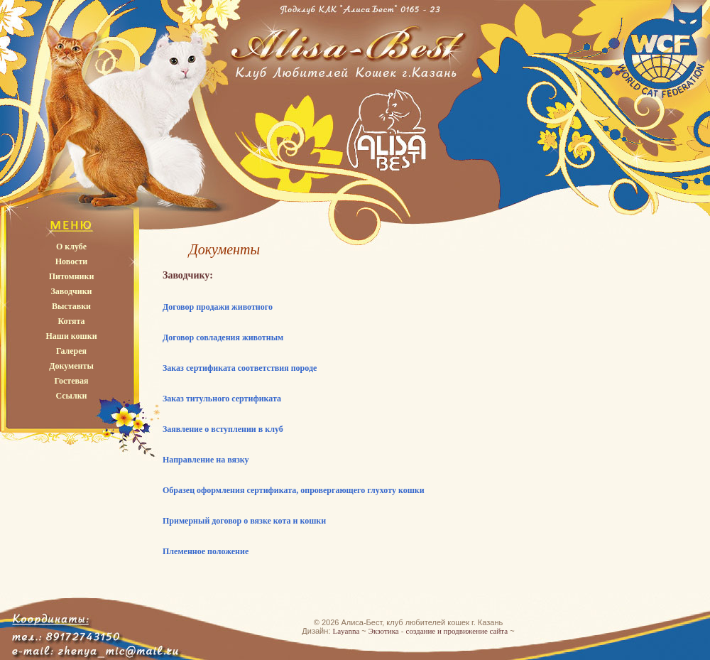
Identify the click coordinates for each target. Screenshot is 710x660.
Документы (71, 366)
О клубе (71, 246)
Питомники (71, 276)
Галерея (71, 351)
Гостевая (71, 381)
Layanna (345, 631)
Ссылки (71, 396)
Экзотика (383, 631)
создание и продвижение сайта (457, 631)
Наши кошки (71, 336)
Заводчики (71, 291)
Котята (71, 321)
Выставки (71, 306)
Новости (71, 261)
